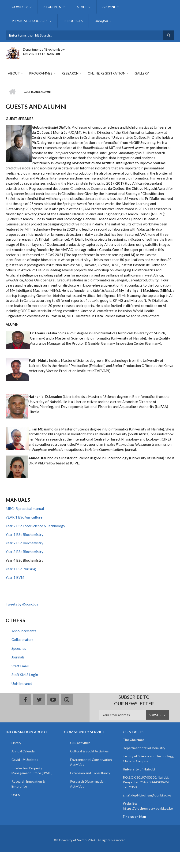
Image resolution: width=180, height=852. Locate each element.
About (14, 73)
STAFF (81, 7)
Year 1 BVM (15, 577)
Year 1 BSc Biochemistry (24, 534)
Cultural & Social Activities (89, 751)
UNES (15, 795)
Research (70, 73)
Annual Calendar (23, 751)
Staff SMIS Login (24, 675)
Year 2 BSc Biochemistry (24, 543)
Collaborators (22, 639)
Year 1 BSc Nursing (21, 569)
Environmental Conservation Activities (91, 762)
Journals (18, 657)
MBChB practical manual (25, 508)
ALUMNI (108, 7)
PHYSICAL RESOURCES (30, 21)
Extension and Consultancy (90, 773)
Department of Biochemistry (44, 49)
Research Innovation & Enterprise (28, 783)
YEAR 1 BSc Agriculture (24, 517)
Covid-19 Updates (24, 760)
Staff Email (20, 666)
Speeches (18, 648)
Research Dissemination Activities (87, 783)
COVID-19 (20, 7)
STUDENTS (52, 7)
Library (16, 743)
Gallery (142, 73)
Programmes (40, 73)
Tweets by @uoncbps (22, 604)
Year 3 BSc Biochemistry (24, 551)
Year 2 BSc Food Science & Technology (35, 526)
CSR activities (80, 743)
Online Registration (106, 73)
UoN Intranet (21, 683)
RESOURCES (73, 21)
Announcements (23, 631)
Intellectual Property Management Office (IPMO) (31, 770)
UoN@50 (101, 21)
